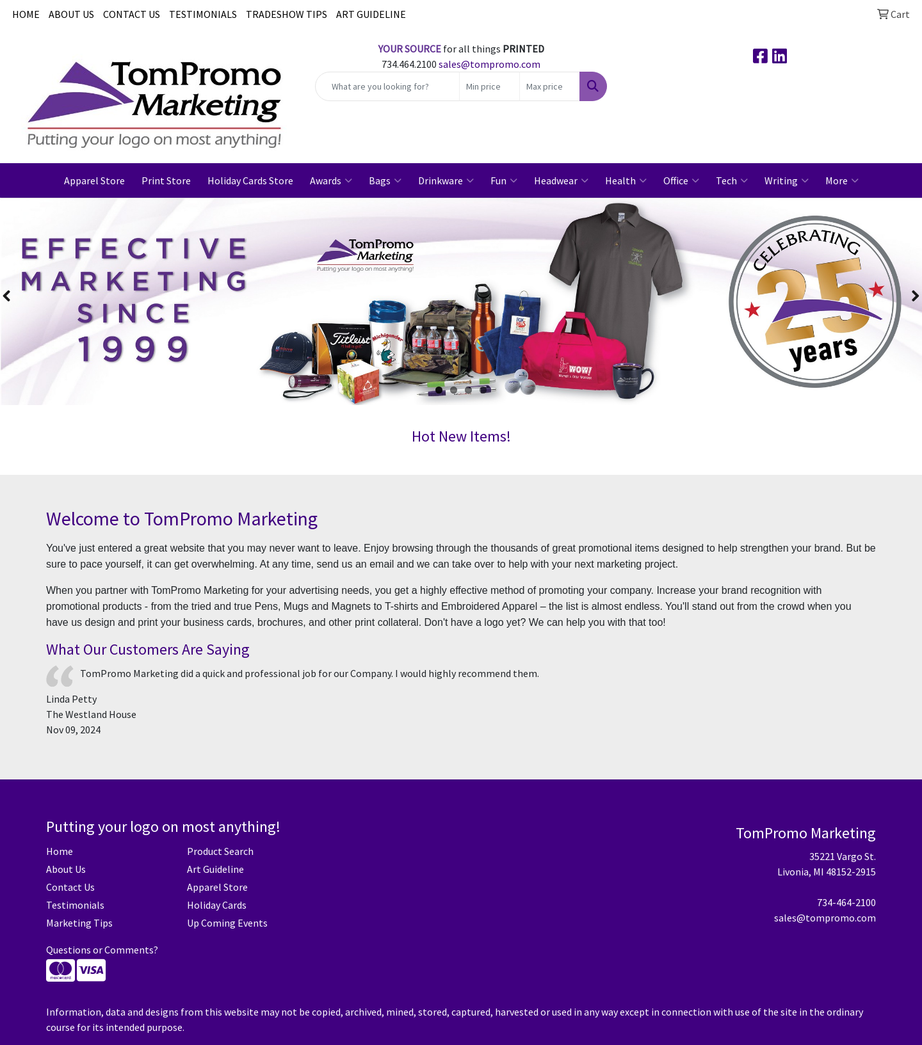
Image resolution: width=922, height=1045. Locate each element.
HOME (26, 14)
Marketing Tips (79, 922)
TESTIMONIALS (203, 14)
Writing (786, 180)
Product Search (220, 851)
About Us (66, 869)
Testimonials (75, 904)
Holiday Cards (217, 904)
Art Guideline (215, 869)
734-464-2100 (846, 902)
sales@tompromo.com (489, 64)
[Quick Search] (387, 86)
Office (681, 180)
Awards (331, 180)
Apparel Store (94, 180)
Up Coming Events (227, 922)
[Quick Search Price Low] (489, 86)
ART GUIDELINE (371, 14)
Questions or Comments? (102, 949)
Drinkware (446, 180)
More (842, 180)
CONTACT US (131, 14)
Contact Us (70, 887)
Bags (385, 180)
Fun (503, 180)
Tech (732, 180)
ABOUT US (71, 14)
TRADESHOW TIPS (286, 14)
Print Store (166, 180)
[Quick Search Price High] (549, 86)
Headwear (561, 180)
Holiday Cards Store (250, 180)
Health (626, 180)
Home (59, 851)
